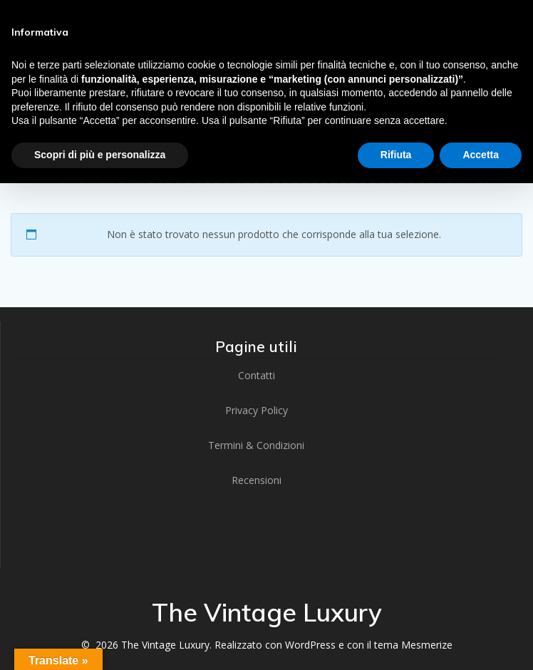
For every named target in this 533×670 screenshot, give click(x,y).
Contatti (256, 375)
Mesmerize (426, 644)
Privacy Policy (256, 410)
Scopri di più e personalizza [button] (99, 154)
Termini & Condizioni (256, 445)
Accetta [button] (480, 154)
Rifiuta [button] (396, 154)
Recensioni (256, 480)
